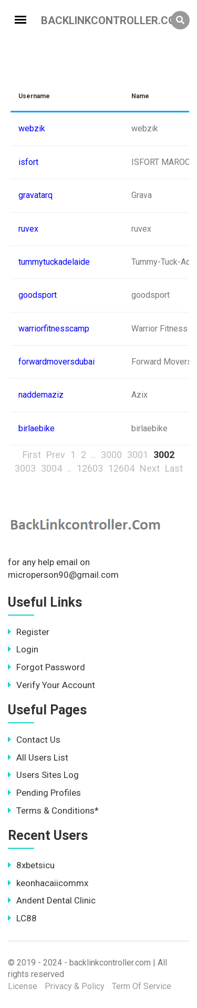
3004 (51, 468)
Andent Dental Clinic (52, 900)
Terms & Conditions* (53, 810)
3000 (111, 454)
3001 (137, 454)
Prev (55, 454)
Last (174, 468)
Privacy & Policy (75, 986)
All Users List (38, 757)
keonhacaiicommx (48, 883)
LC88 (22, 918)
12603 (90, 468)
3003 (25, 468)
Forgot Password (46, 667)
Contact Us (34, 739)
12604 (121, 468)
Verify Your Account (51, 685)
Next (150, 468)
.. (93, 454)
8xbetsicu (31, 865)
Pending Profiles (44, 792)
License (22, 986)
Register (28, 632)
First (32, 454)
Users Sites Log (43, 775)
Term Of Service (141, 986)
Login (23, 649)
